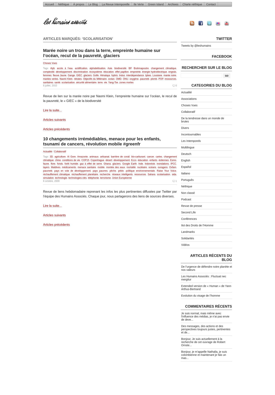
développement (64, 71)
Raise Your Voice (166, 170)
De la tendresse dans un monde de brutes (202, 120)
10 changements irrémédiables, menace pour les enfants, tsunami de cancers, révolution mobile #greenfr (102, 141)
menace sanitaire (87, 167)
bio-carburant (138, 156)
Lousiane (157, 75)
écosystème (95, 71)
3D (51, 156)
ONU (125, 79)
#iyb (52, 68)
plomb (154, 79)
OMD (119, 79)
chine (58, 160)
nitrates (78, 79)
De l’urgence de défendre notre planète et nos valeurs (206, 268)
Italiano (185, 173)
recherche (105, 174)
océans (152, 167)
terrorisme (105, 178)
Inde (140, 163)
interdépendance (135, 75)
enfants (153, 160)
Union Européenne (122, 178)
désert (109, 160)
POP (161, 79)
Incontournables (191, 134)
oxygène (134, 79)
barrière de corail (120, 156)
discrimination (80, 71)
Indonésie (150, 163)
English (185, 160)
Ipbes (148, 75)
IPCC (173, 163)
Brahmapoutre (141, 68)
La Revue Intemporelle (116, 4)
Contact (211, 4)
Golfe (96, 75)
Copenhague (97, 160)
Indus (122, 75)
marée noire (169, 75)
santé (57, 82)
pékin (121, 170)
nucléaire (142, 167)
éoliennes (164, 160)
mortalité (131, 167)
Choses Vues (50, 63)
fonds (60, 163)
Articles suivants (54, 119)
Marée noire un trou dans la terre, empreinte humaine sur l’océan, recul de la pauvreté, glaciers (102, 53)
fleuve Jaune (59, 75)
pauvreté (144, 79)
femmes (47, 75)
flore (53, 163)
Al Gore (71, 156)
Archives (173, 4)
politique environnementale (140, 170)
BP (130, 68)
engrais (172, 71)
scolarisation (68, 82)
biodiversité (120, 68)
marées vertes (50, 79)
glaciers (88, 75)
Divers (185, 128)
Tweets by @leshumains (196, 45)
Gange (71, 75)
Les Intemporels (191, 140)
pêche (113, 170)
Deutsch (186, 153)
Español (186, 166)
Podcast (186, 199)
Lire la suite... (52, 110)
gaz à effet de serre (91, 163)
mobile (101, 167)
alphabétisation (97, 68)
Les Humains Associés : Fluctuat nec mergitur (203, 278)
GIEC (79, 75)
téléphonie (93, 178)
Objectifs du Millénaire (95, 79)
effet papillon (122, 71)
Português (187, 179)
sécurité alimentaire (86, 82)
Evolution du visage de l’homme (200, 295)
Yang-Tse (113, 82)
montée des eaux (115, 167)
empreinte (135, 71)
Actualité (47, 151)
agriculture (60, 156)
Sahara (151, 174)
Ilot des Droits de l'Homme (197, 225)
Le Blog (93, 4)
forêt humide (71, 163)
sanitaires (48, 82)
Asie (110, 68)
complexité (48, 71)
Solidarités (187, 238)
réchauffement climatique (56, 174)
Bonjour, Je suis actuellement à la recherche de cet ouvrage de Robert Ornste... (203, 342)
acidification (81, 68)
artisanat (104, 156)
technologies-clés (77, 178)
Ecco (134, 160)
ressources (170, 79)
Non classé (188, 192)
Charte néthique (192, 4)
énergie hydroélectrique (154, 71)
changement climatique (163, 68)
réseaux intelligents (122, 174)
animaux (94, 156)
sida (174, 174)
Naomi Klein (66, 79)
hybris (114, 75)
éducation (108, 71)
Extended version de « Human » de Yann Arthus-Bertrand (206, 287)
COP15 (85, 160)
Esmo (173, 160)
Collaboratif (60, 151)
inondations (163, 163)
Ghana (107, 163)
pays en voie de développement (72, 170)
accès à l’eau (65, 68)
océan (111, 79)
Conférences (189, 218)
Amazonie (82, 156)
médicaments (69, 167)
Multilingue (187, 147)
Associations (189, 98)
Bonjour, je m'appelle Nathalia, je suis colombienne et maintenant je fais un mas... (204, 355)
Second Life (188, 212)
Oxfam (172, 167)
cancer (150, 156)
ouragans (163, 167)
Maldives (55, 167)
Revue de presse (191, 205)
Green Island (156, 4)
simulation (48, 178)
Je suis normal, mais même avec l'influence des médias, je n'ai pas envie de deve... (205, 316)
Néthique (63, 4)
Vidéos (185, 244)
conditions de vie (71, 160)
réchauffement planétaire (85, 174)
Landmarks (188, 231)
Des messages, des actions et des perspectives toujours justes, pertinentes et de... (205, 329)
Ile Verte (139, 4)
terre (100, 82)
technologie (61, 178)
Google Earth (129, 163)
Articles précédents (56, 129)
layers (46, 167)
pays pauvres (100, 170)
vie (105, 82)
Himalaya (105, 75)
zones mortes (126, 82)
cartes (159, 156)
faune (46, 163)
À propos (78, 4)
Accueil (49, 4)
